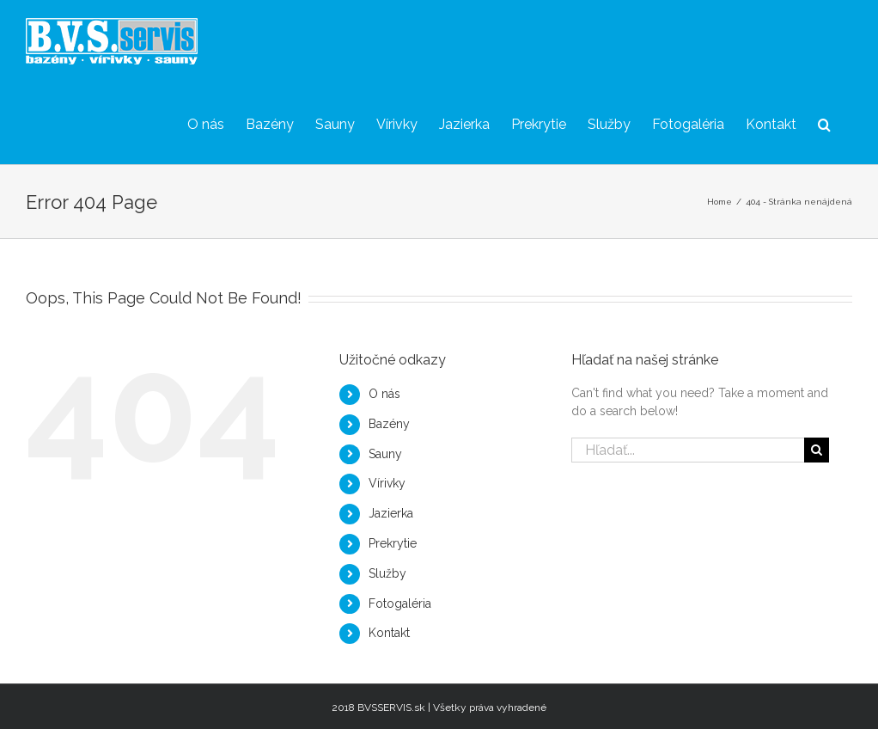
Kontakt (389, 633)
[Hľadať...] (688, 450)
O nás (384, 394)
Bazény (389, 424)
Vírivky (387, 483)
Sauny (385, 454)
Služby (387, 573)
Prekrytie (393, 543)
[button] (824, 123)
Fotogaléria (400, 603)
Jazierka (391, 513)
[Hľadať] (816, 450)
